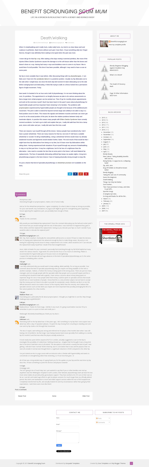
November (107, 135)
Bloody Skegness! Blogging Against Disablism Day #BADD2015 (119, 68)
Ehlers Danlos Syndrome (68, 119)
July (104, 144)
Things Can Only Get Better (112, 182)
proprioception (24, 108)
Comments (100, 422)
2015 (103, 118)
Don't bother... (108, 184)
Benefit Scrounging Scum (36, 463)
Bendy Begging (108, 172)
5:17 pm (22, 214)
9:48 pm (22, 302)
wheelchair (61, 163)
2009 (103, 206)
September (107, 139)
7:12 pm (22, 233)
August (105, 142)
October (106, 137)
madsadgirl (23, 264)
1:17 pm (22, 366)
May (105, 149)
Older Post (86, 396)
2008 (103, 208)
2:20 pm (22, 317)
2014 (103, 120)
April (105, 152)
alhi (21, 216)
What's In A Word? (116, 75)
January (106, 204)
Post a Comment (20, 390)
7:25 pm (22, 262)
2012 (103, 125)
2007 (103, 211)
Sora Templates (103, 463)
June (105, 147)
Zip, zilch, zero (108, 165)
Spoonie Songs (108, 191)
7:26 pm (22, 292)
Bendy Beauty (107, 154)
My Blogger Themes (119, 463)
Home (54, 396)
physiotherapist (76, 76)
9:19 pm (22, 387)
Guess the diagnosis (110, 177)
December (107, 132)
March (105, 199)
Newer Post (22, 396)
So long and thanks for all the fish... (114, 196)
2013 (103, 122)
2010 (103, 130)
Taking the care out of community (114, 175)
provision (68, 163)
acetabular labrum (43, 79)
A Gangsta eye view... (110, 194)
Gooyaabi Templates (73, 463)
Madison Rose (24, 295)
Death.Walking (108, 180)
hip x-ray (37, 58)
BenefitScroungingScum (28, 236)
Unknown (23, 319)
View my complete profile (117, 45)
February (106, 201)
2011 (103, 127)
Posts (99, 418)
